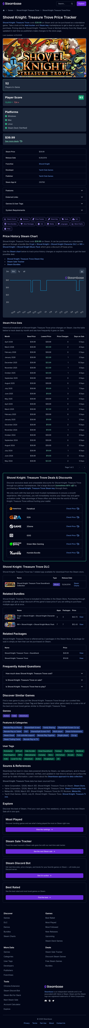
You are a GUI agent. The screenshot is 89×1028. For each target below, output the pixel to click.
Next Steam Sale (11, 1000)
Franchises (8, 975)
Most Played (50, 922)
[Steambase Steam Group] (50, 1001)
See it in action (44, 876)
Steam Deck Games (54, 941)
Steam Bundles (13, 264)
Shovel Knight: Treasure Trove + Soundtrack (22, 653)
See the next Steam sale (44, 851)
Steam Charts (76, 584)
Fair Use (43, 1023)
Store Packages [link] (27, 224)
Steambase (48, 992)
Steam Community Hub (75, 788)
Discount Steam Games (55, 956)
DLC (5, 922)
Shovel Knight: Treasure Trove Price (56, 10)
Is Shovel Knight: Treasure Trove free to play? (44, 686)
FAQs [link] (7, 229)
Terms (34, 1023)
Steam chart (15, 251)
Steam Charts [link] (10, 219)
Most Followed (51, 927)
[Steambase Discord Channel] (45, 1001)
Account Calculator (12, 1004)
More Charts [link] (77, 224)
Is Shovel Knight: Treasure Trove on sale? (44, 680)
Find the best (44, 897)
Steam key (44, 25)
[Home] (4, 10)
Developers (9, 966)
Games (10, 10)
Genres (7, 952)
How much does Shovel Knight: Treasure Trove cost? (44, 673)
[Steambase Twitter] (53, 1001)
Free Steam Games (53, 961)
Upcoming (49, 936)
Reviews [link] (24, 219)
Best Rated (50, 918)
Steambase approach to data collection (65, 776)
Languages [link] (63, 224)
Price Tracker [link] (38, 219)
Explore (81, 4)
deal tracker (30, 25)
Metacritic (76, 791)
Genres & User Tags (44, 203)
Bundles (7, 932)
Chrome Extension (12, 986)
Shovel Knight (44, 164)
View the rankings (44, 829)
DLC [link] (75, 219)
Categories (8, 956)
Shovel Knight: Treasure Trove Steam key (37, 488)
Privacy (27, 1023)
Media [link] (50, 224)
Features (44, 190)
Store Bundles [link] (10, 224)
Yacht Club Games (46, 170)
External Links (44, 197)
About (51, 1023)
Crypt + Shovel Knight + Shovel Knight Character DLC (53, 244)
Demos (7, 927)
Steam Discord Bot (12, 990)
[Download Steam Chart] (82, 271)
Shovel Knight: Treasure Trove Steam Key (25, 259)
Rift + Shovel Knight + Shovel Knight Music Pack (35, 624)
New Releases (51, 932)
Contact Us (61, 1023)
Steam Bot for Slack (12, 995)
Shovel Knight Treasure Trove (28, 10)
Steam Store (79, 786)
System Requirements (44, 210)
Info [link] (40, 224)
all (24, 271)
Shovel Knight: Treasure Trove (16, 22)
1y (19, 271)
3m (7, 271)
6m (13, 271)
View (81, 617)
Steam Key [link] (53, 219)
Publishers (8, 970)
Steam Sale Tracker (15, 261)
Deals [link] (65, 219)
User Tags (8, 961)
